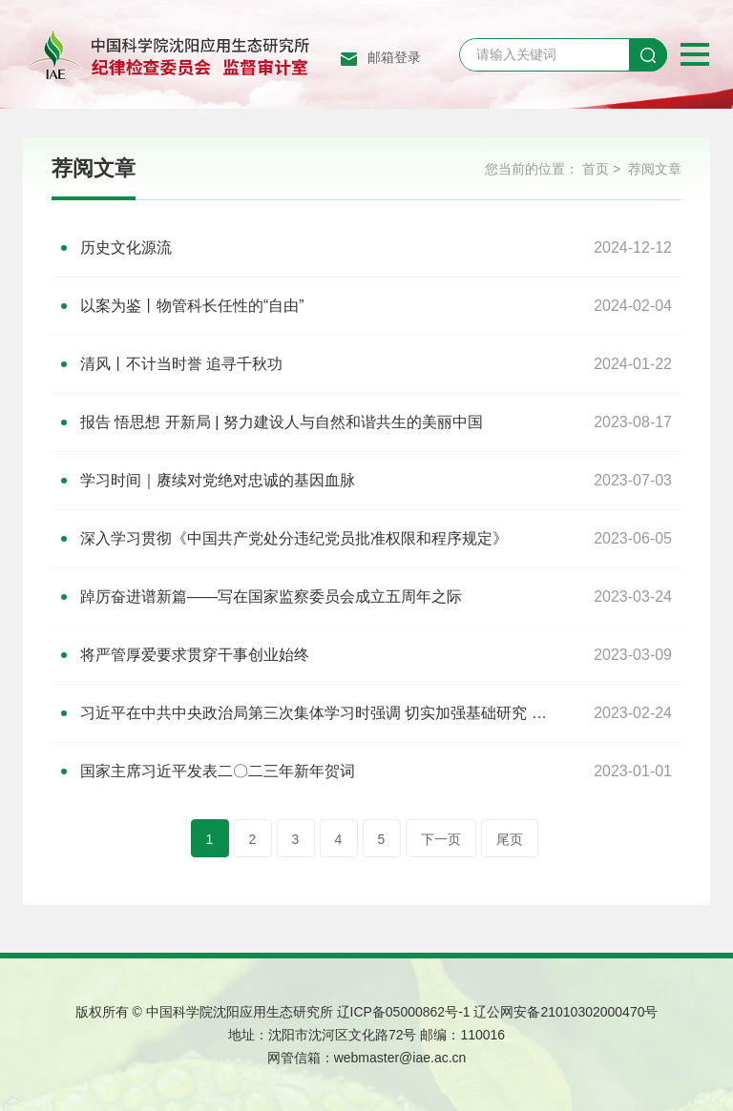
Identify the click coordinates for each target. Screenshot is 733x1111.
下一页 (441, 839)
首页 (595, 168)
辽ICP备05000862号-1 (404, 1011)
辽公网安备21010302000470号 (565, 1011)
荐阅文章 (654, 168)
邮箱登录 (394, 57)
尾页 (509, 839)
